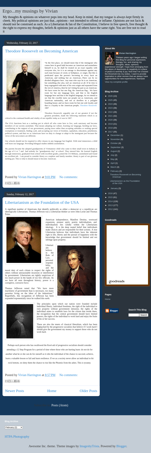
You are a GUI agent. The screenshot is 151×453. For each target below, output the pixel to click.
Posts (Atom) (59, 405)
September (116, 147)
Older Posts (88, 391)
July (113, 155)
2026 (110, 96)
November (116, 139)
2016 (110, 193)
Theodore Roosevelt (88, 105)
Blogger (121, 446)
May (113, 159)
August (114, 151)
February (115, 171)
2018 (110, 128)
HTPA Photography (17, 436)
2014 (110, 201)
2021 (110, 116)
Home (51, 391)
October (114, 143)
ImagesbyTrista (89, 446)
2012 (110, 209)
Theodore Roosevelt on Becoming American (41, 51)
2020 (110, 120)
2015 (110, 197)
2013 (110, 205)
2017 (110, 132)
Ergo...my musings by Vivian (30, 10)
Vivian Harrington (127, 53)
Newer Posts (14, 391)
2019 (110, 124)
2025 (110, 100)
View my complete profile (116, 82)
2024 (110, 104)
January (114, 188)
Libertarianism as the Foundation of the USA (42, 202)
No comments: (68, 177)
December (116, 135)
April (113, 163)
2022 (110, 112)
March (114, 167)
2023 (110, 108)
